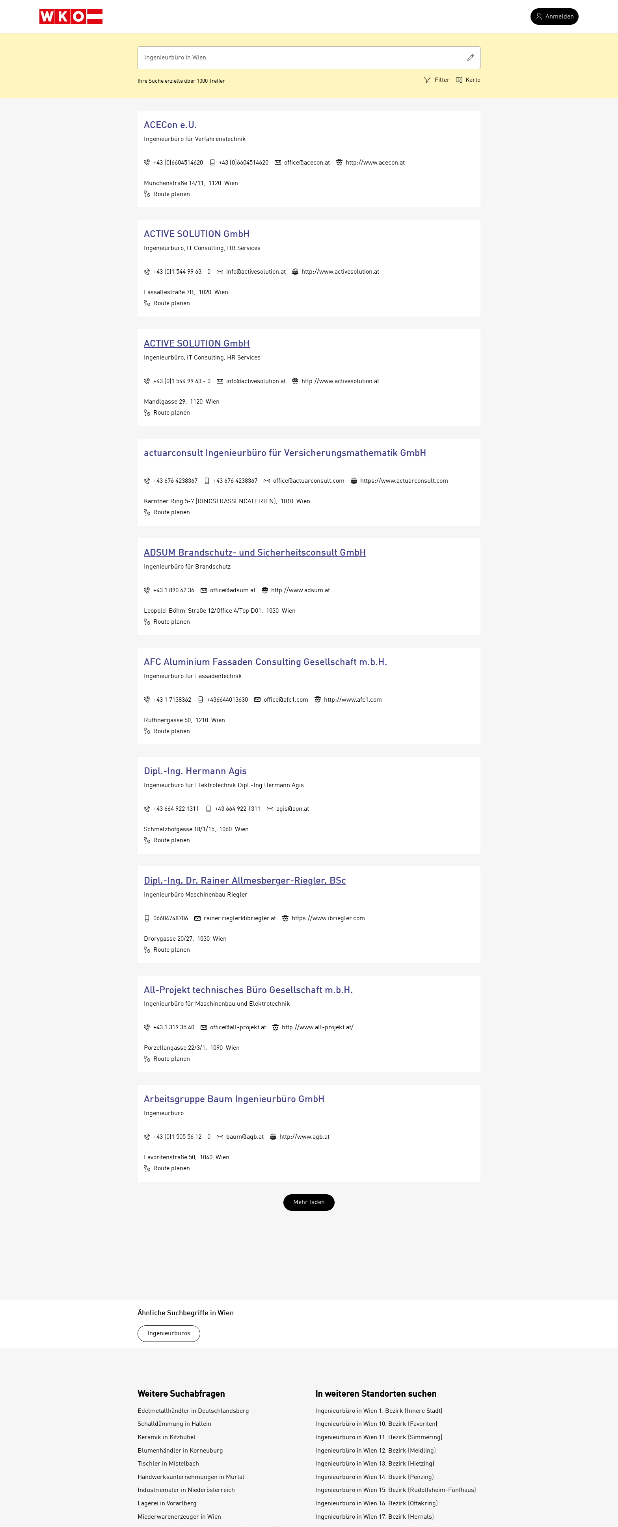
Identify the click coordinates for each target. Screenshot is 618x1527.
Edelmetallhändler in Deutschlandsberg (193, 1411)
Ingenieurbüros (168, 1334)
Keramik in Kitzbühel (166, 1437)
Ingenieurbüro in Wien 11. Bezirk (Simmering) (379, 1437)
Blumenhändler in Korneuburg (180, 1451)
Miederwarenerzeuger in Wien (179, 1517)
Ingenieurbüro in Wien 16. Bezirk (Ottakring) (376, 1504)
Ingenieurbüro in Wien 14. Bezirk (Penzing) (374, 1477)
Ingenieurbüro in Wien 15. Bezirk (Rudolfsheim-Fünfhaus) (395, 1490)
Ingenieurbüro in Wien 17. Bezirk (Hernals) (374, 1517)
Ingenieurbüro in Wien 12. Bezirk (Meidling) (375, 1451)
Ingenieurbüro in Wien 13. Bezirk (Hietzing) (374, 1464)
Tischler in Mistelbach (168, 1464)
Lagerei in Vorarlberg (167, 1504)
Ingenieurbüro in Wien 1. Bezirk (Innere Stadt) (379, 1411)
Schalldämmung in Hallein (174, 1424)
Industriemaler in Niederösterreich (186, 1490)
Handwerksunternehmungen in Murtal (191, 1477)
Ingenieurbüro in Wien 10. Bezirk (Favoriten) (376, 1424)
